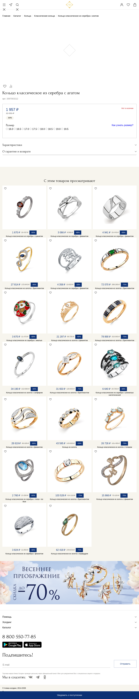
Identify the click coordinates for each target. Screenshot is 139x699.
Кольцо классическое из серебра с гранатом (24, 236)
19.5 (66, 129)
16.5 (19, 129)
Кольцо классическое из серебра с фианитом (69, 236)
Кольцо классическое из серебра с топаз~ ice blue (24, 500)
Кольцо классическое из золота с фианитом (69, 340)
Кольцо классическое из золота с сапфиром (24, 393)
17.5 (34, 129)
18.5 (50, 129)
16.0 (10, 129)
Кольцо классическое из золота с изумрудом (69, 554)
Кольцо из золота (69, 447)
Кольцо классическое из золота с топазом (114, 447)
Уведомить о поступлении (69, 695)
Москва (10, 4)
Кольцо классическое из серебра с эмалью (24, 340)
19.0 (58, 129)
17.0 (26, 129)
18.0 (42, 129)
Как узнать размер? (122, 125)
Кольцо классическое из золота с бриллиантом (24, 288)
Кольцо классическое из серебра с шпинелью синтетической (114, 394)
